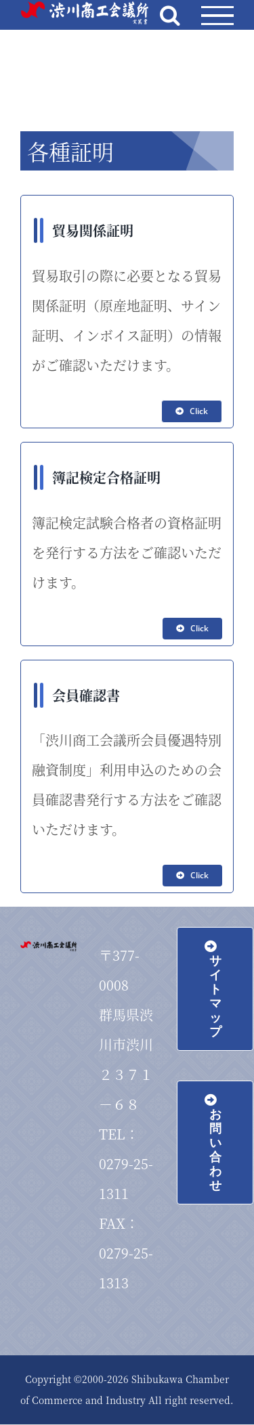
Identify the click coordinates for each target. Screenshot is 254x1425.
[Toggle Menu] (217, 16)
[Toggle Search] (170, 15)
